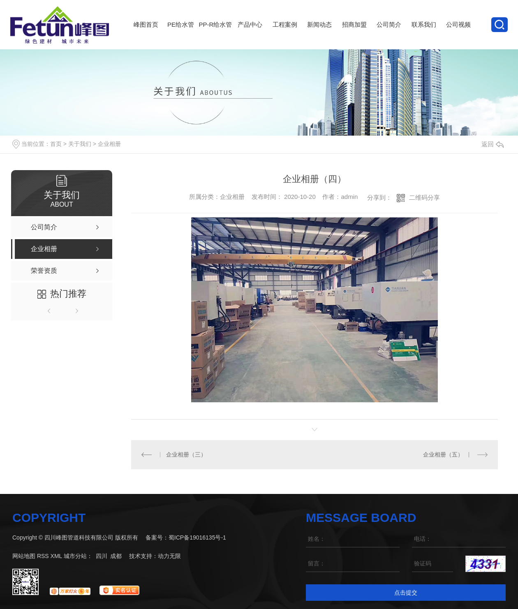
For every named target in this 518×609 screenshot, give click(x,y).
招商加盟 (354, 35)
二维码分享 (424, 197)
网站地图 (23, 555)
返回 (492, 144)
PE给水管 (180, 35)
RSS (43, 555)
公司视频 (458, 35)
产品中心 (250, 35)
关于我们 (79, 144)
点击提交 (405, 592)
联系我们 (423, 35)
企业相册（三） (186, 454)
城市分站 (75, 555)
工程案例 (285, 35)
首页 (56, 144)
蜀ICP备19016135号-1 (197, 537)
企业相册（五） (443, 454)
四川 (101, 555)
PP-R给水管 (215, 35)
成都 (116, 555)
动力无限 (169, 555)
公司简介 (389, 35)
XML (56, 555)
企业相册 (109, 144)
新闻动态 (319, 35)
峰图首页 (146, 35)
